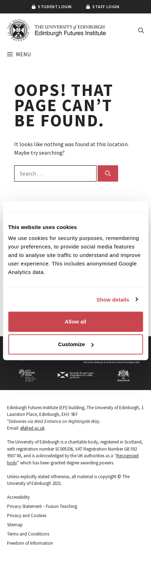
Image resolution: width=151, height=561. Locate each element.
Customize (75, 344)
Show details (113, 299)
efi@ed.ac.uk (32, 428)
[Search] (108, 173)
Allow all (75, 322)
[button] (141, 30)
